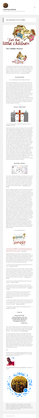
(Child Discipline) (25, 330)
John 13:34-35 (23, 251)
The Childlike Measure (14, 49)
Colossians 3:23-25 (9, 297)
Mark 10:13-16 (23, 73)
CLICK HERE (22, 367)
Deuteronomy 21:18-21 (26, 185)
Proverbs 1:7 (13, 282)
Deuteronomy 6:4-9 (27, 276)
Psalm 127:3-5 (18, 304)
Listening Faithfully (9, 9)
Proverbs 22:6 (12, 266)
